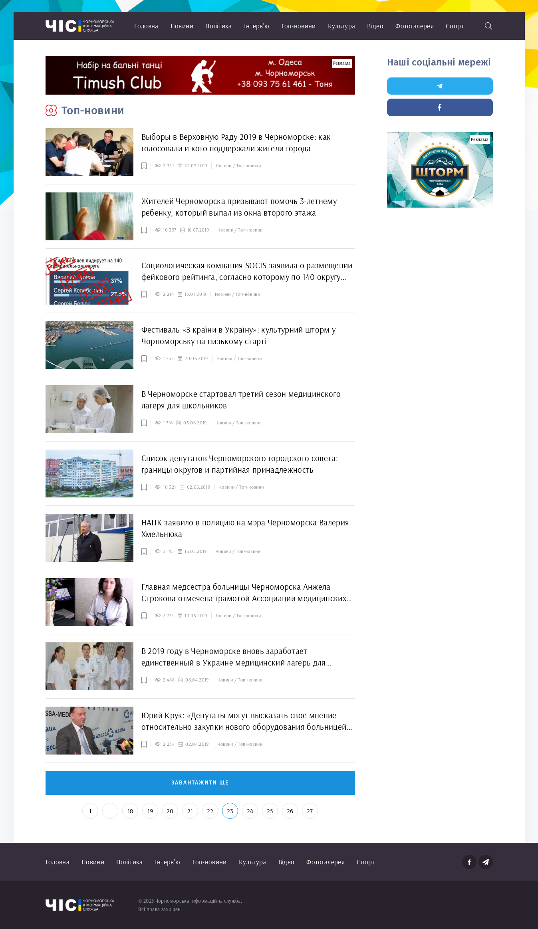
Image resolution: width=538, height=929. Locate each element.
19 (150, 811)
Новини (182, 26)
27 (310, 811)
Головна (146, 26)
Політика (218, 26)
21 (190, 811)
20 (170, 811)
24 (250, 811)
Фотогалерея (414, 26)
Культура (341, 26)
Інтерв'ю (256, 26)
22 (210, 811)
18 (130, 811)
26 (290, 811)
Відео (375, 26)
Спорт (455, 26)
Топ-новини (298, 26)
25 (270, 811)
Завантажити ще (200, 782)
